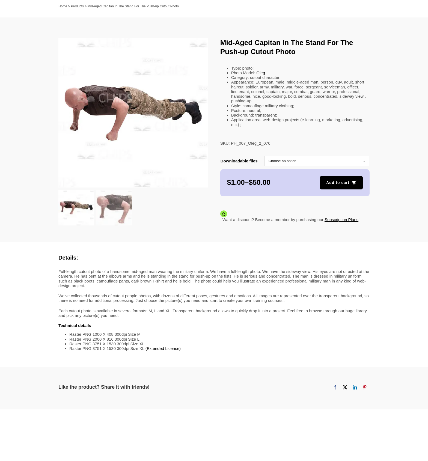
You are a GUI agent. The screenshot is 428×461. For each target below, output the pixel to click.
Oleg (260, 72)
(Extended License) (163, 348)
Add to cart (337, 182)
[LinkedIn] (355, 387)
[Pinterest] (365, 387)
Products (77, 6)
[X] (345, 387)
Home (62, 6)
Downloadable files (239, 161)
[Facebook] (335, 387)
